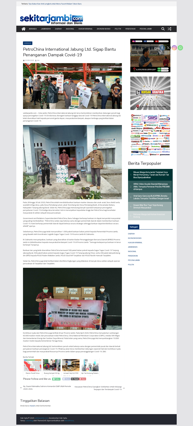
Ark (38, 60)
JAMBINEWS (46, 29)
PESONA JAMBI (146, 29)
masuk (32, 405)
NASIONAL (70, 29)
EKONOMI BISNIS (103, 29)
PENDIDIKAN (130, 29)
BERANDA (32, 29)
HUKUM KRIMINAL (85, 29)
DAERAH (58, 29)
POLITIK (118, 29)
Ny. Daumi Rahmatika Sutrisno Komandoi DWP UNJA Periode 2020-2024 (45, 387)
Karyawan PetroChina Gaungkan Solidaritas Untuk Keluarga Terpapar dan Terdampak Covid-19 (100, 388)
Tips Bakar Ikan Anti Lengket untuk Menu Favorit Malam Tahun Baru (55, 3)
